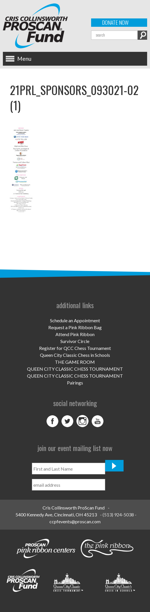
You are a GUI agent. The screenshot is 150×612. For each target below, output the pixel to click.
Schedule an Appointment (75, 320)
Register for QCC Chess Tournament (75, 348)
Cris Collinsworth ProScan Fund (74, 507)
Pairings (75, 382)
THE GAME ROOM (75, 362)
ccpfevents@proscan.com (75, 521)
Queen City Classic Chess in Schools (75, 355)
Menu (24, 58)
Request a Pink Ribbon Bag (75, 327)
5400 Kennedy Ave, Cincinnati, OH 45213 (56, 514)
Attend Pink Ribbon (75, 334)
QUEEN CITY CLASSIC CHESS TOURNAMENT (75, 369)
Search (142, 35)
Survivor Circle (74, 341)
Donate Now (115, 22)
